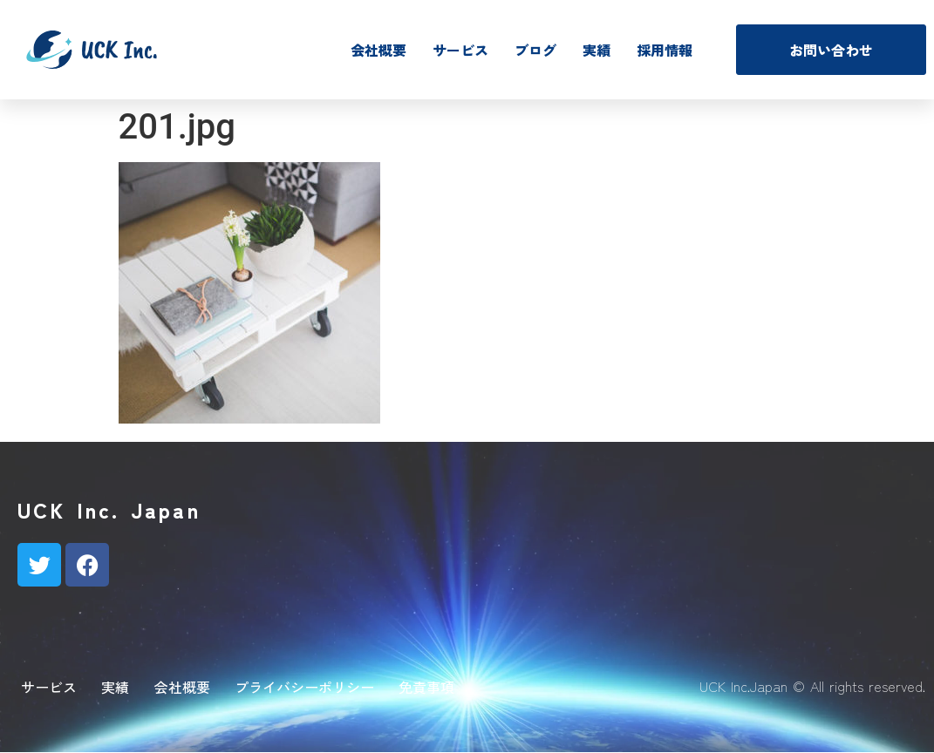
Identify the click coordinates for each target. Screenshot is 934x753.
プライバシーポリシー (304, 686)
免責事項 (426, 686)
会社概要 (378, 49)
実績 (596, 49)
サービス (460, 49)
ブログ (535, 49)
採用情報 (664, 49)
